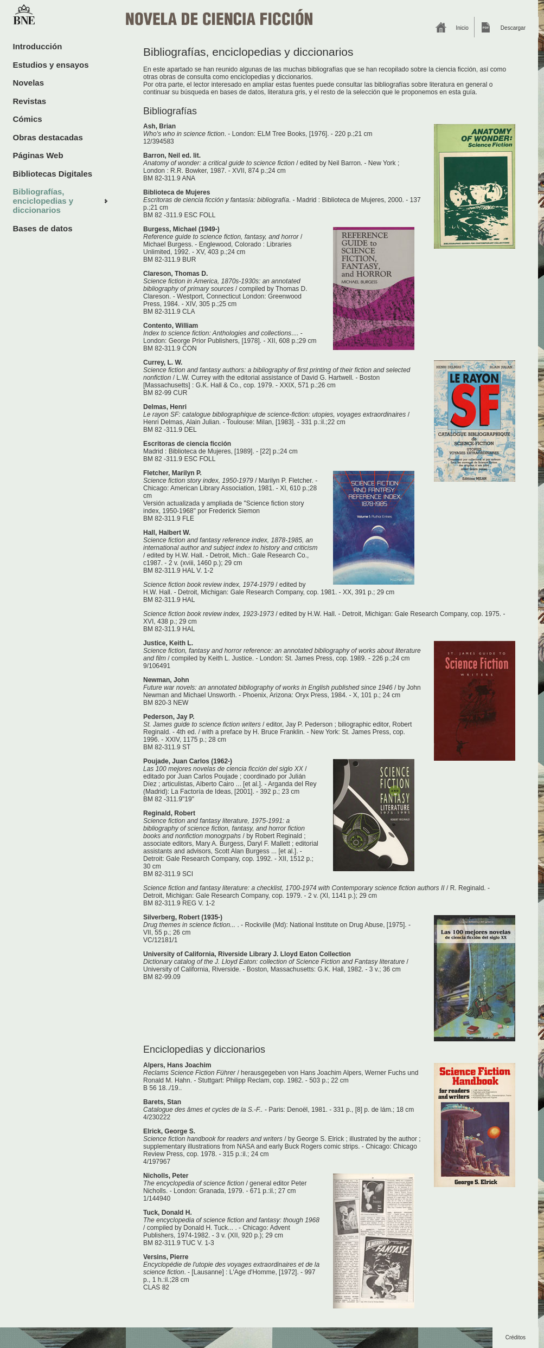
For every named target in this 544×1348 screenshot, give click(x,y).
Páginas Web (38, 155)
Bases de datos (43, 228)
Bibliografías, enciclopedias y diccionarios (43, 201)
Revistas (30, 101)
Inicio (462, 28)
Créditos (515, 1337)
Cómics (27, 119)
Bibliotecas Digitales (53, 173)
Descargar (513, 28)
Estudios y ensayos (51, 64)
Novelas (28, 82)
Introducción (37, 46)
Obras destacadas (48, 137)
